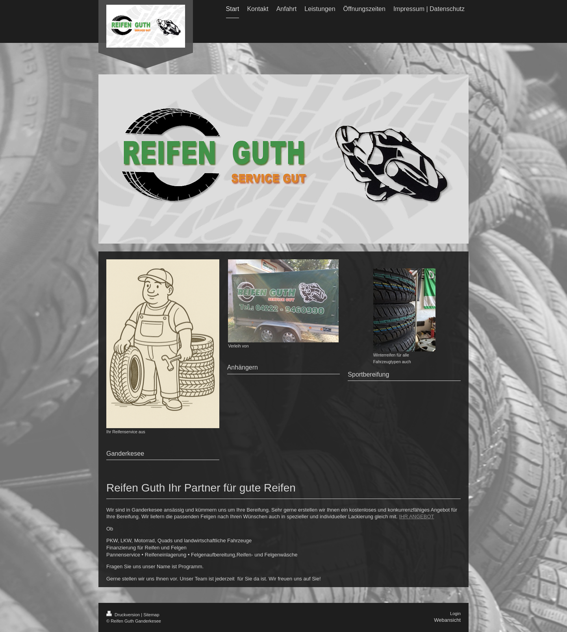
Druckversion (123, 614)
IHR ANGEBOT (416, 516)
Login (455, 613)
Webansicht (447, 620)
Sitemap (151, 614)
